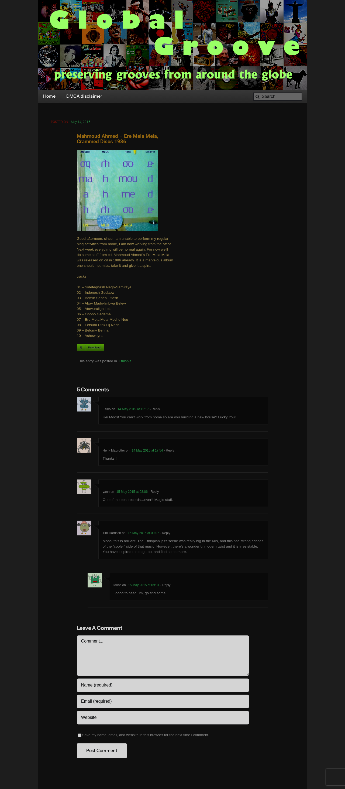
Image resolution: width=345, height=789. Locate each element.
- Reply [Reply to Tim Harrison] (164, 534)
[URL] (163, 718)
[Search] (277, 97)
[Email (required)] (163, 702)
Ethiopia (125, 362)
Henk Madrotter (114, 451)
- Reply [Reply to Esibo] (154, 410)
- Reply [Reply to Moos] (164, 586)
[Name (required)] (163, 686)
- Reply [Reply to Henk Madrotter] (168, 451)
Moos (117, 586)
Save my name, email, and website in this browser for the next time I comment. (145, 736)
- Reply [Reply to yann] (153, 492)
